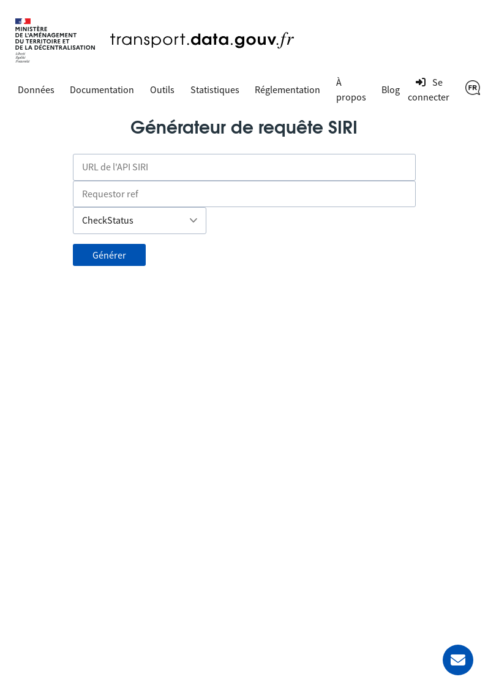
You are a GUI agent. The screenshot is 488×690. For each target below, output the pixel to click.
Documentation (102, 89)
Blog (390, 89)
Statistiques (214, 89)
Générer (109, 255)
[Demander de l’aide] (458, 660)
